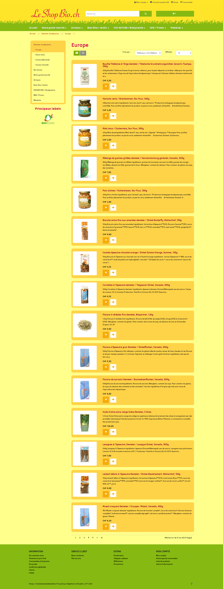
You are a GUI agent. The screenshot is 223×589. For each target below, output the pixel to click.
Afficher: (169, 52)
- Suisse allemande (42, 60)
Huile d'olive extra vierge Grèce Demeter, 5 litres (127, 412)
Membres (37, 100)
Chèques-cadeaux (121, 558)
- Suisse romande (41, 65)
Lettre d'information (164, 564)
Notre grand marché (42, 75)
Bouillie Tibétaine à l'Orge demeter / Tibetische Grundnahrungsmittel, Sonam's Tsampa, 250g (147, 65)
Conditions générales (37, 567)
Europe (68, 33)
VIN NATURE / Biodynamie (44, 90)
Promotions (118, 564)
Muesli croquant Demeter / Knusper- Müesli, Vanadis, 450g (133, 506)
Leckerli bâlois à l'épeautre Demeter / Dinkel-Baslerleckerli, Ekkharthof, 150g (141, 474)
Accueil (33, 27)
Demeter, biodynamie (50, 33)
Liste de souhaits (163, 561)
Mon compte (161, 555)
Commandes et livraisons (39, 561)
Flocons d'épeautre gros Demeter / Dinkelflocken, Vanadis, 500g (135, 347)
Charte (31, 570)
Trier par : (126, 52)
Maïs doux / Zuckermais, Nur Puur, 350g (123, 128)
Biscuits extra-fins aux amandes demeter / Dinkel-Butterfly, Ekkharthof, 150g (142, 220)
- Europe (37, 50)
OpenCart (71, 584)
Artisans (37, 80)
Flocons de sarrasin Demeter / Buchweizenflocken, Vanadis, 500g (136, 379)
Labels (31, 573)
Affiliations (118, 561)
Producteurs (119, 555)
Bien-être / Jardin (41, 85)
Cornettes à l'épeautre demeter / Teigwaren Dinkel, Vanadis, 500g (136, 285)
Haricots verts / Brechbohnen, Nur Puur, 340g (126, 98)
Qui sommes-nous (36, 555)
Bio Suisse (38, 70)
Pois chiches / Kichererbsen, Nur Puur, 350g (125, 190)
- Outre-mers (39, 55)
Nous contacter (77, 555)
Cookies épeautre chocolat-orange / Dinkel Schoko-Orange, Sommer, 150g (140, 252)
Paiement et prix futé (37, 558)
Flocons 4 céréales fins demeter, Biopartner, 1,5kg (128, 314)
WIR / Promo (39, 95)
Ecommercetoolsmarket (45, 584)
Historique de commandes (166, 558)
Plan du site (76, 558)
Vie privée (33, 564)
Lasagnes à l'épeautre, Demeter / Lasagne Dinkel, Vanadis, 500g (136, 444)
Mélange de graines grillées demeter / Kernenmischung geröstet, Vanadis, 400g (143, 158)
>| (101, 537)
